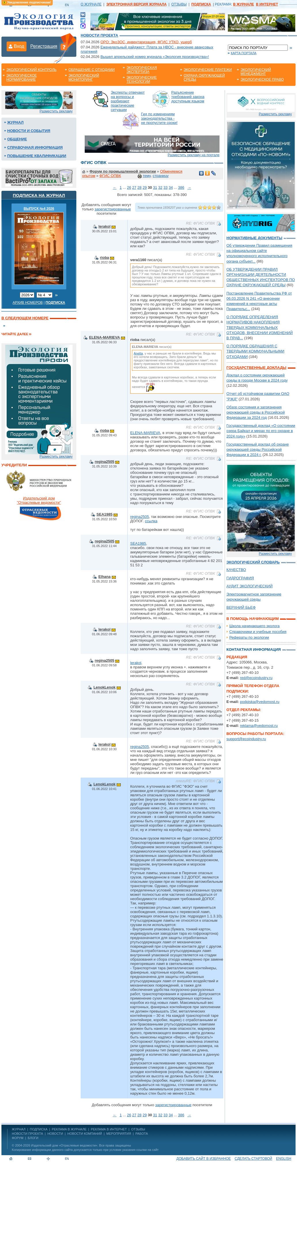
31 (155, 187)
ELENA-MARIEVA (104, 337)
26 (129, 187)
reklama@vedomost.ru (259, 725)
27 (134, 187)
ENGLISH (283, 1159)
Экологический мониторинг (84, 77)
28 (139, 187)
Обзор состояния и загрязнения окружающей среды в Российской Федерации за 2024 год (255, 412)
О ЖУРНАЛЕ (91, 4)
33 (165, 187)
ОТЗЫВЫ (179, 4)
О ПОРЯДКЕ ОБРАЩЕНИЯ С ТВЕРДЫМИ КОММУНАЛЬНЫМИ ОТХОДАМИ (255, 351)
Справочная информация (35, 147)
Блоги (33, 1138)
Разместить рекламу (56, 111)
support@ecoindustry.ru (246, 739)
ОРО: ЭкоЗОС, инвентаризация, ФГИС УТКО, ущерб (146, 42)
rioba (104, 257)
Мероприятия (118, 1133)
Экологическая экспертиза (141, 70)
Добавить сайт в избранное (203, 1159)
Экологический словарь (253, 562)
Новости (55, 1133)
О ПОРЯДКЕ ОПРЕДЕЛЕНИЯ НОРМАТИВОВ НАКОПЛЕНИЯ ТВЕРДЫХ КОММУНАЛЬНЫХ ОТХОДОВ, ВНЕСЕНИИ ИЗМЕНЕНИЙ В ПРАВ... (259, 327)
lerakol (105, 226)
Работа (141, 1133)
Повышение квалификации (36, 156)
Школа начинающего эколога (254, 626)
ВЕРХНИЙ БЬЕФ (241, 607)
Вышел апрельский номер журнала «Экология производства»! (155, 56)
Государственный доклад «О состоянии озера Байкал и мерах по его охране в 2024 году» (260, 430)
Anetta (138, 353)
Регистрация (43, 46)
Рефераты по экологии (249, 637)
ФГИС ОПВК (110, 176)
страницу (161, 176)
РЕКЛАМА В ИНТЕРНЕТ (109, 1129)
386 (181, 187)
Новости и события (28, 131)
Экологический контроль (31, 70)
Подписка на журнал (39, 195)
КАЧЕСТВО (236, 570)
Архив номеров (28, 303)
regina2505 (104, 461)
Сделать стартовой (253, 1159)
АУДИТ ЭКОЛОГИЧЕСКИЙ (249, 586)
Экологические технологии (141, 80)
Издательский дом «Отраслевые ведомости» (64, 1145)
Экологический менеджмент (256, 72)
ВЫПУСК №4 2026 (39, 209)
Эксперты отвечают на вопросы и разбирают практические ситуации (128, 101)
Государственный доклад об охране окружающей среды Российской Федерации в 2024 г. (257, 449)
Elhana (104, 576)
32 (160, 187)
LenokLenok (104, 687)
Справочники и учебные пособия (257, 631)
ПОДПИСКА (39, 1129)
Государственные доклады (256, 367)
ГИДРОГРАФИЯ (240, 578)
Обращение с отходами (92, 70)
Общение (17, 139)
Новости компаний (84, 1133)
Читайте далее (14, 334)
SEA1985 (105, 514)
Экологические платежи (208, 70)
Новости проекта (99, 35)
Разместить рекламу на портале (194, 155)
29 (145, 187)
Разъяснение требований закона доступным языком (188, 96)
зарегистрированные (112, 209)
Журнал (15, 122)
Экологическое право (262, 80)
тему (146, 176)
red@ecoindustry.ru (256, 678)
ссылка (151, 521)
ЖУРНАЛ (18, 1129)
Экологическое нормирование (21, 77)
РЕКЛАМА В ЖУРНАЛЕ (69, 1129)
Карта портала (243, 53)
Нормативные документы (254, 238)
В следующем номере (24, 318)
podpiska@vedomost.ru (259, 702)
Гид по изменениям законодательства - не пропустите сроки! (159, 118)
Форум (17, 1138)
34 (171, 187)
